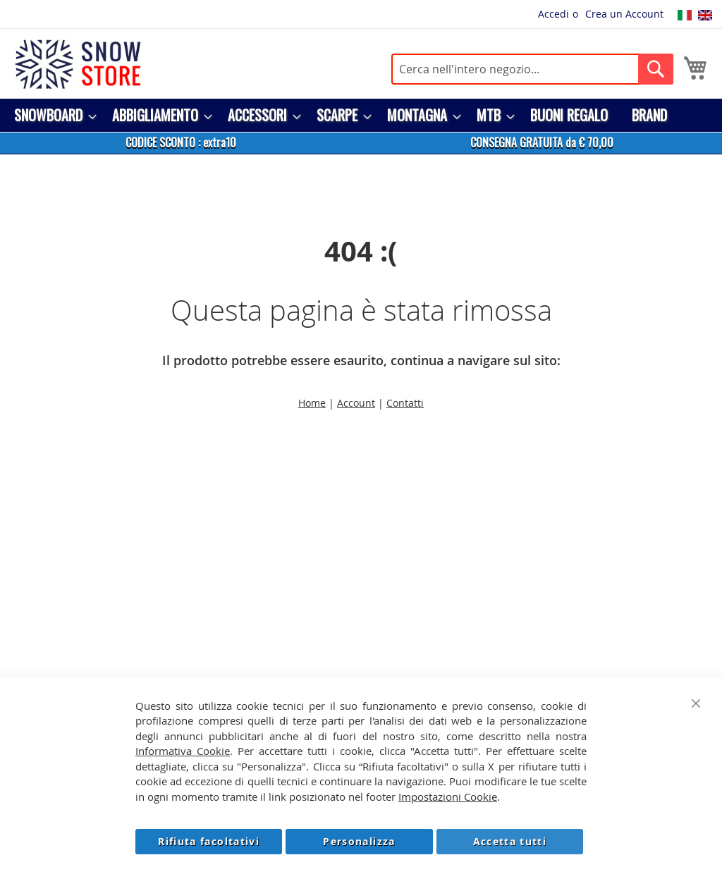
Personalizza (359, 841)
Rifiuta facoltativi (208, 841)
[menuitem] (51, 115)
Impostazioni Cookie (447, 796)
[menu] (361, 115)
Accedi (553, 13)
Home (312, 403)
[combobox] (532, 69)
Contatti (405, 403)
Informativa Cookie (182, 751)
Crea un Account (624, 13)
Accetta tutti (510, 841)
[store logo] (77, 64)
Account (356, 403)
